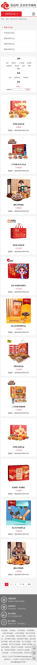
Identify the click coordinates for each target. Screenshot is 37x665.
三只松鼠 (21, 63)
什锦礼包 (25, 77)
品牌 (18, 58)
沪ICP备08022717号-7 (18, 662)
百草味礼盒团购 (29, 653)
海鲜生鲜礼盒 (9, 44)
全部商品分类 (10, 14)
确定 (28, 89)
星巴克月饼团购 (14, 644)
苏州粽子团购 (21, 636)
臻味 (18, 68)
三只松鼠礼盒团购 (16, 653)
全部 (7, 63)
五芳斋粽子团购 (9, 639)
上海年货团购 (10, 636)
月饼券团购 (21, 630)
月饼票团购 (30, 630)
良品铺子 (9, 66)
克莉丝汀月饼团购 (17, 647)
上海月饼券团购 (7, 633)
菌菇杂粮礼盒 (9, 49)
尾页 (29, 584)
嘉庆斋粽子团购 (22, 639)
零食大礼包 (23, 19)
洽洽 (23, 66)
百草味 (29, 63)
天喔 (29, 66)
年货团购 (4, 630)
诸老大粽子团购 (14, 641)
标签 (18, 73)
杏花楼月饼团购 (9, 650)
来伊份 (14, 63)
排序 (18, 82)
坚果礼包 (17, 77)
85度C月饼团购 (27, 644)
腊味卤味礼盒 (9, 38)
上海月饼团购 (19, 633)
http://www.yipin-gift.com (26, 656)
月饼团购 (12, 630)
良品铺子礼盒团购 (23, 650)
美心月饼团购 (26, 641)
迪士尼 (17, 66)
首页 (7, 19)
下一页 (21, 584)
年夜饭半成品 (9, 33)
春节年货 (14, 19)
